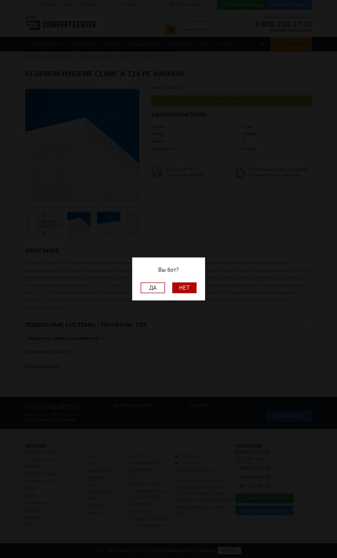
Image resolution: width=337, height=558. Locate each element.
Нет (184, 288)
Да (152, 288)
